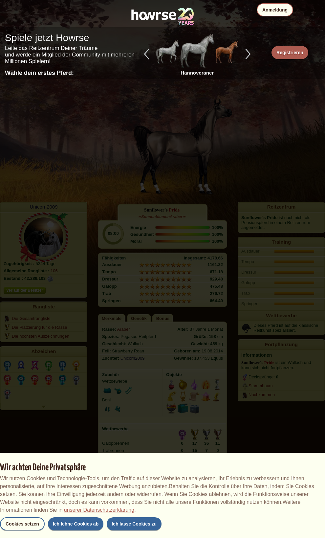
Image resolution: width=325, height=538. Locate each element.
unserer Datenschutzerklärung (99, 510)
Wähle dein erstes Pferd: (39, 73)
